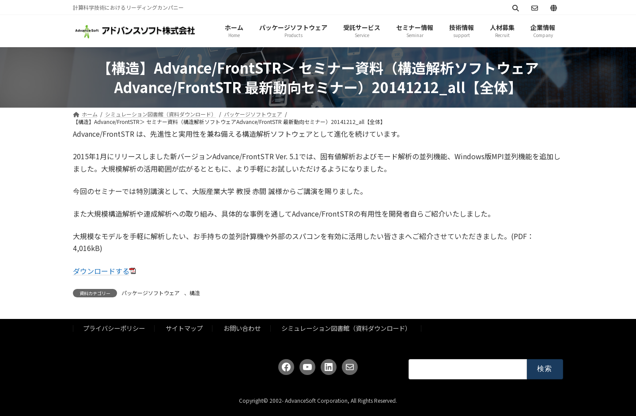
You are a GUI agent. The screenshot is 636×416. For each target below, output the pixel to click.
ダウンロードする (101, 271)
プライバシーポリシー (114, 328)
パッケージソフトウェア (150, 292)
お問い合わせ (242, 328)
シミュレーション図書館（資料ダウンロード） (346, 328)
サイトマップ (184, 328)
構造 (194, 292)
